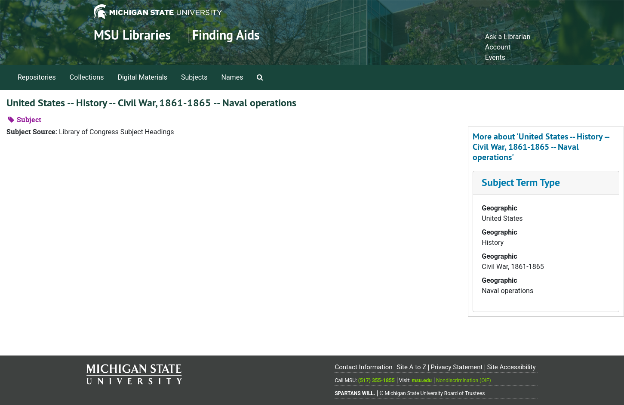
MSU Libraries (132, 35)
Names (232, 77)
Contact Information (363, 367)
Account (497, 47)
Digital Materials (142, 77)
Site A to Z (411, 367)
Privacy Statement (456, 367)
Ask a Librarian (508, 37)
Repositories (37, 77)
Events (495, 57)
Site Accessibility (511, 367)
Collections (87, 77)
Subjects (194, 77)
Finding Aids (226, 35)
